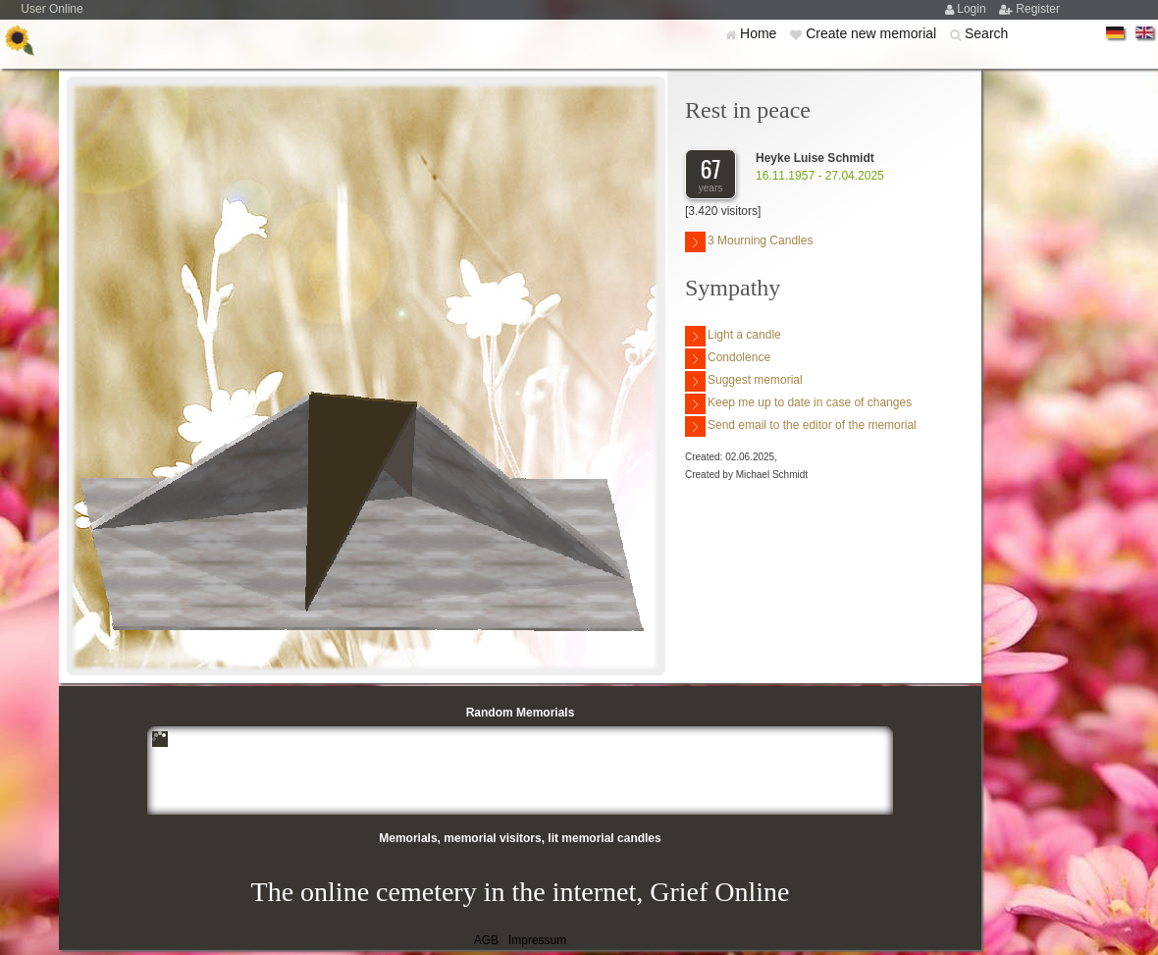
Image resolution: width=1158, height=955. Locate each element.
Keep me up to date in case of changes (798, 404)
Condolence (727, 358)
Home (760, 33)
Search (986, 33)
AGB (486, 940)
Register (1038, 9)
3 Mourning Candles (749, 242)
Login (973, 9)
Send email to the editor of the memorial (801, 426)
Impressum (537, 940)
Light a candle (733, 336)
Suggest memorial (744, 381)
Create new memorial (873, 33)
